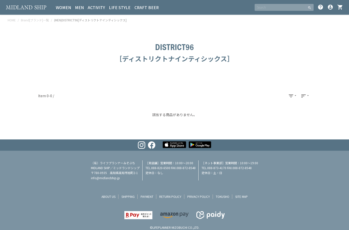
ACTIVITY (96, 7)
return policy (170, 196)
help (320, 7)
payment (147, 196)
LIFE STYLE (120, 7)
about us (109, 196)
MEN (79, 7)
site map (241, 196)
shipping (128, 196)
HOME (12, 20)
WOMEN (63, 7)
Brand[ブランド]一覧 (35, 20)
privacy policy (198, 196)
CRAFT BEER (146, 7)
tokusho (222, 196)
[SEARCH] (280, 7)
